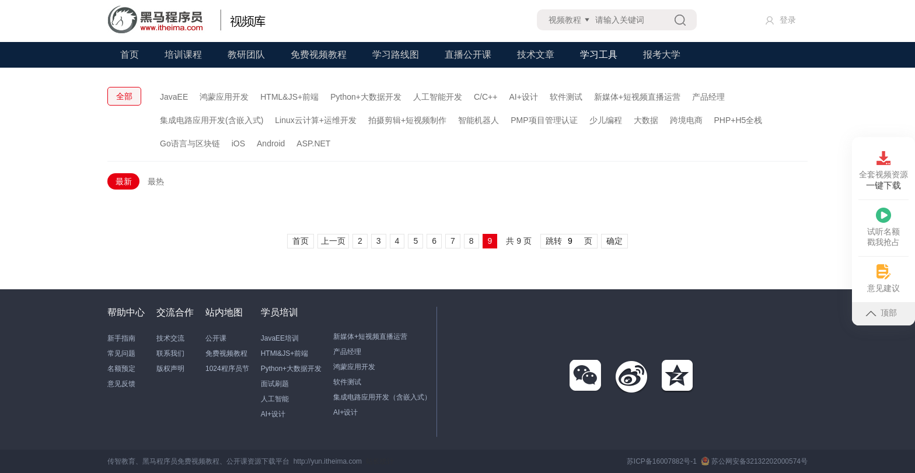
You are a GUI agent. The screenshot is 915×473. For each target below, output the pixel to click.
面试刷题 (275, 384)
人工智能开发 (437, 96)
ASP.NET (313, 143)
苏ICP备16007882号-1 (662, 461)
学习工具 (598, 54)
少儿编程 (605, 120)
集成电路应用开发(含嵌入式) (211, 120)
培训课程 (183, 54)
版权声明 (170, 369)
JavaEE (174, 96)
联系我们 (170, 353)
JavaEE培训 (280, 338)
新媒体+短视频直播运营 (637, 96)
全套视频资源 (883, 170)
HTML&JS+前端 (289, 96)
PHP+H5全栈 (738, 120)
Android (271, 143)
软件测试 (566, 96)
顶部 (881, 312)
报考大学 (661, 54)
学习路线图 (395, 54)
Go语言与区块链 (190, 143)
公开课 (215, 338)
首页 (129, 54)
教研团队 (246, 54)
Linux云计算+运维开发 (316, 120)
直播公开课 (468, 54)
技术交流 (170, 338)
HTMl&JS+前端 (285, 353)
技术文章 (535, 54)
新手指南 (121, 338)
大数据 (646, 120)
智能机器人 (478, 120)
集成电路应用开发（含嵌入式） (382, 397)
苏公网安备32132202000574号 (754, 461)
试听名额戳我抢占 (883, 227)
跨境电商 (686, 120)
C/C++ (485, 96)
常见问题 (121, 353)
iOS (238, 143)
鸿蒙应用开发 (224, 96)
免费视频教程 (319, 54)
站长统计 (380, 461)
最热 (156, 181)
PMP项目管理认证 (544, 120)
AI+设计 (523, 96)
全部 (124, 96)
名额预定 (121, 369)
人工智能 (275, 399)
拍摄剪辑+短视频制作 (407, 120)
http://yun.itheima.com (328, 461)
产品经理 (708, 96)
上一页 (333, 241)
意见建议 (883, 278)
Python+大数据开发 (365, 96)
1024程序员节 (227, 369)
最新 (124, 181)
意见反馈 (121, 384)
